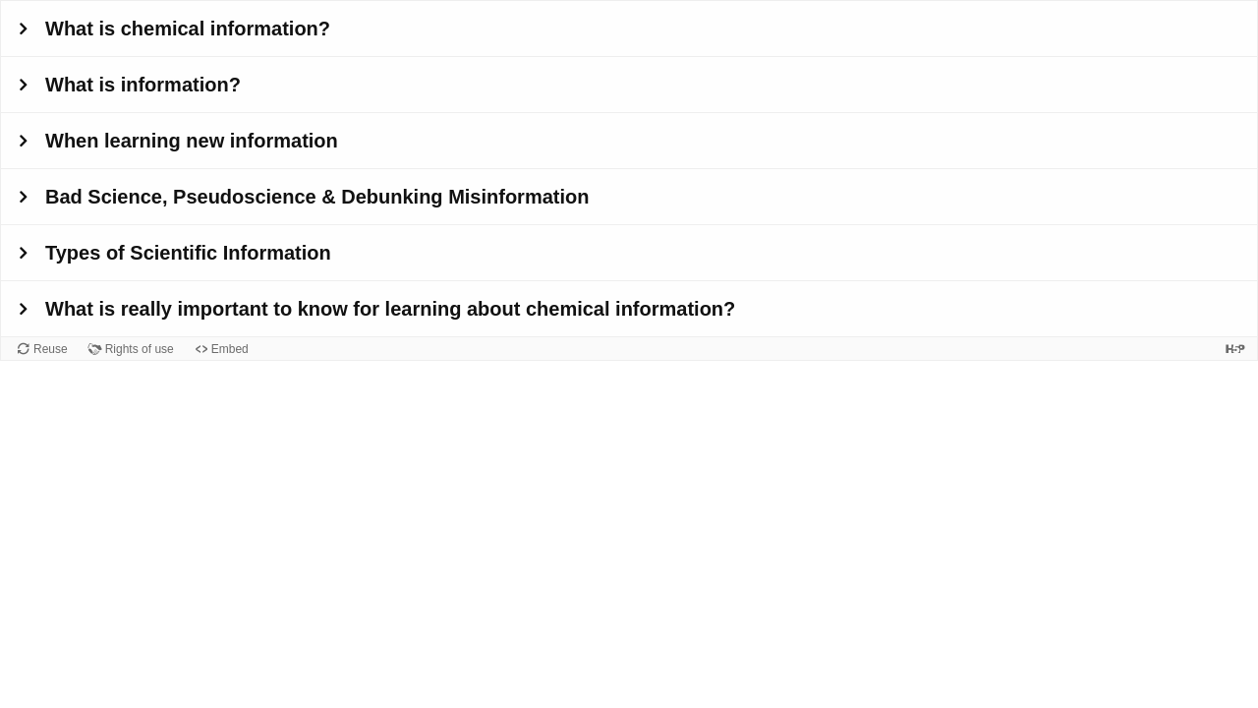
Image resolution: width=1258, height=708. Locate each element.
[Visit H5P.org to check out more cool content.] (1235, 348)
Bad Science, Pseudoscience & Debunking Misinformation (317, 196)
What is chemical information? (187, 28)
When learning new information (191, 140)
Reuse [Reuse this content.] (50, 349)
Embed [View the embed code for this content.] (230, 349)
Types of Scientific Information (188, 253)
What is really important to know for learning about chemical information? (390, 309)
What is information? (143, 84)
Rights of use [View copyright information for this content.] (139, 349)
